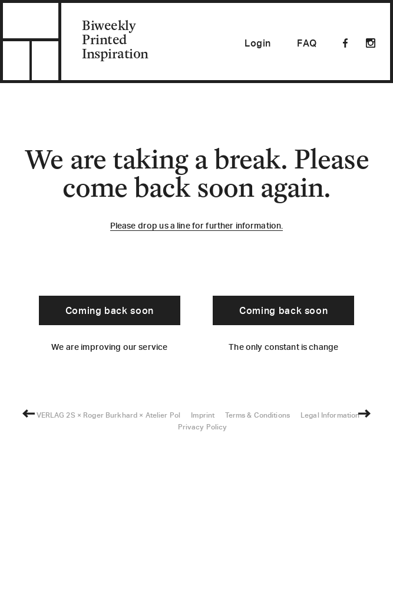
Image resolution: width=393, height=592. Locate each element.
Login (258, 44)
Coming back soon (109, 311)
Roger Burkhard (110, 564)
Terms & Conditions (257, 564)
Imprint (202, 564)
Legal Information (329, 564)
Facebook (345, 43)
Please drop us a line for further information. (196, 226)
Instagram (370, 43)
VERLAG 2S (56, 564)
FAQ (307, 44)
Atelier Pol (163, 564)
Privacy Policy (202, 576)
